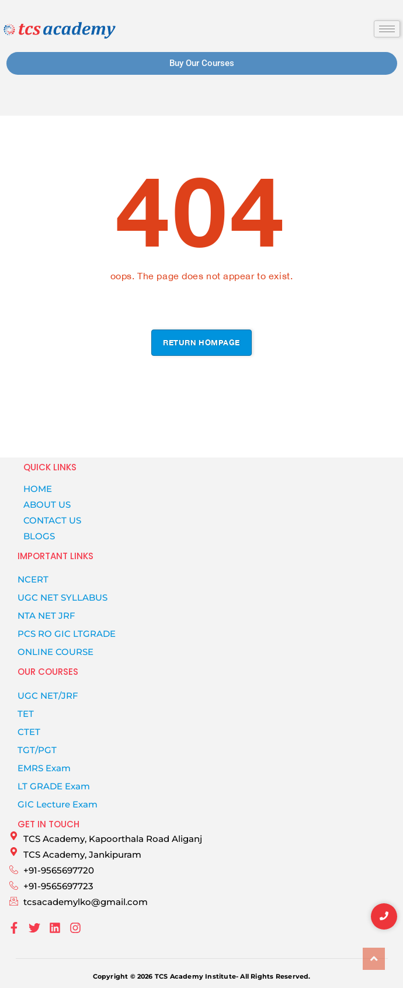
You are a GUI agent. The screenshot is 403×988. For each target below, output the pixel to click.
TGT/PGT (37, 749)
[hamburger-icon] (387, 28)
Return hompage (201, 342)
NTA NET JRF (46, 615)
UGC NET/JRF (48, 695)
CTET (29, 731)
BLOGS (39, 536)
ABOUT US (47, 504)
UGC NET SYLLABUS (62, 597)
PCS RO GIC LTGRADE (67, 633)
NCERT (33, 579)
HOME (37, 488)
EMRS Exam (44, 768)
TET (26, 713)
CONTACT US (52, 520)
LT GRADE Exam (54, 786)
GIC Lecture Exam (58, 804)
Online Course (55, 651)
